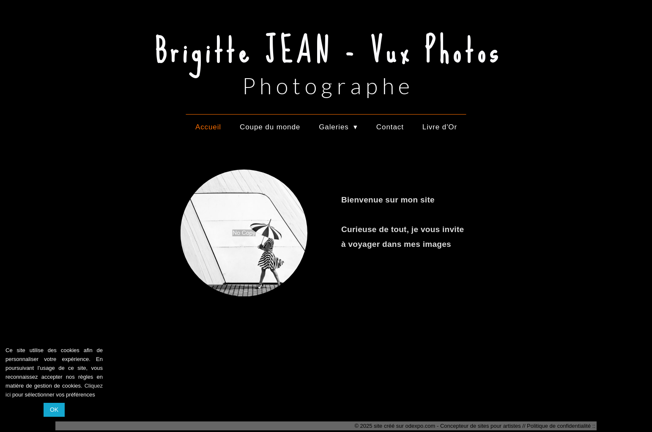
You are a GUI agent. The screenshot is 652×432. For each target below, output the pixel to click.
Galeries (338, 127)
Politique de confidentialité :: (561, 426)
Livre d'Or (439, 127)
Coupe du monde (270, 127)
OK (54, 409)
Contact (390, 127)
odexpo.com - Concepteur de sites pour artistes (463, 426)
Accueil (208, 127)
